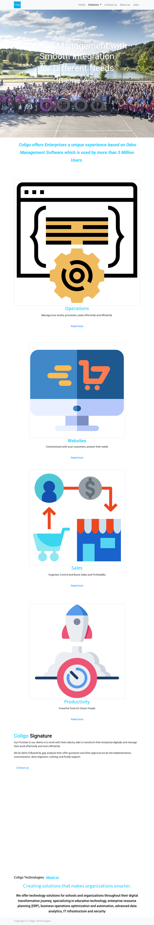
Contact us (22, 767)
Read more (77, 326)
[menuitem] (82, 4)
